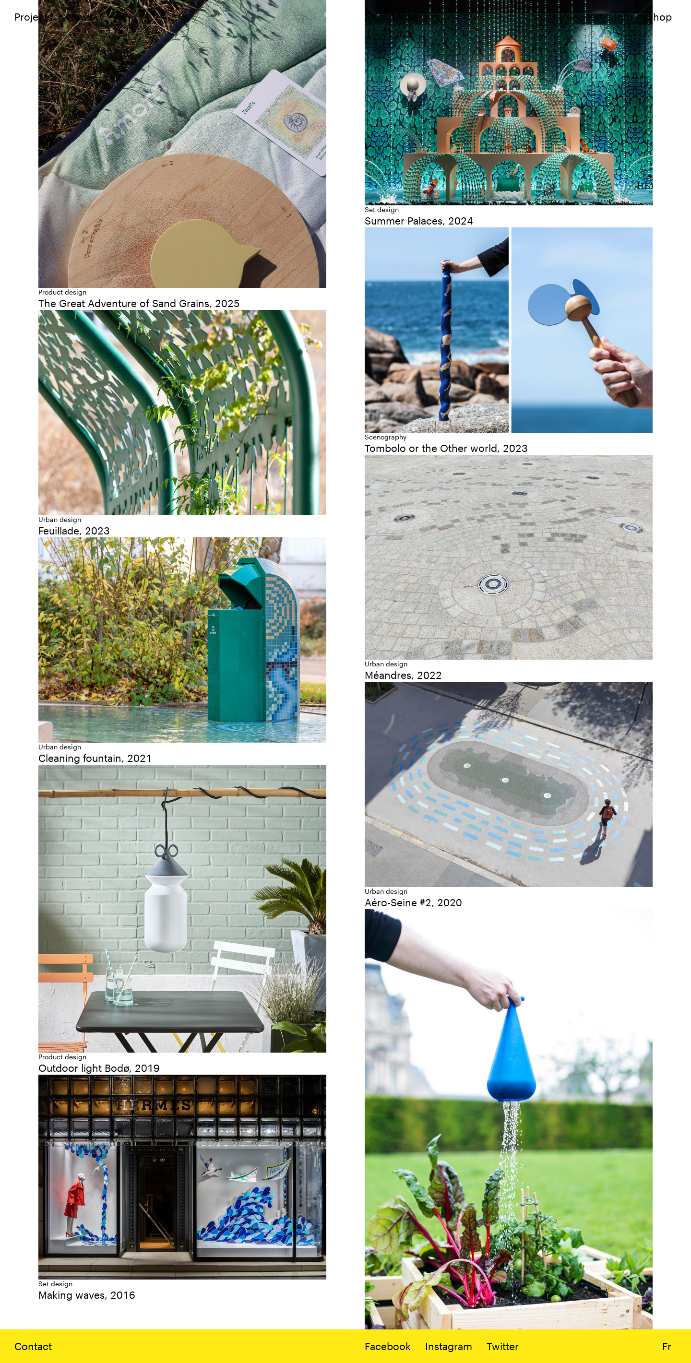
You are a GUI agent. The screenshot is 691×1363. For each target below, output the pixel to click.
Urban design (59, 519)
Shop (659, 17)
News (80, 17)
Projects (33, 17)
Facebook (388, 1346)
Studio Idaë (391, 17)
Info (623, 17)
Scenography (385, 437)
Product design (62, 292)
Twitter (503, 1346)
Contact (33, 1346)
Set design (382, 209)
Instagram (448, 1346)
